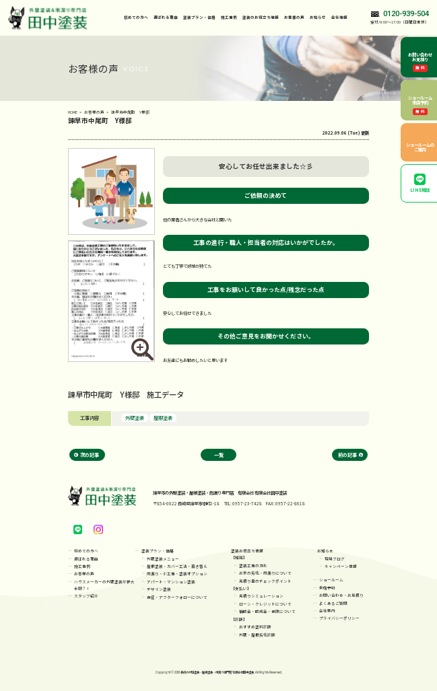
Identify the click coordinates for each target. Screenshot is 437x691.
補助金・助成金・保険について (267, 611)
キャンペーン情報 (341, 566)
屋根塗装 (163, 417)
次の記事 (89, 454)
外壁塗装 (134, 417)
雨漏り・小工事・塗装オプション (177, 574)
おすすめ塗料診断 (255, 627)
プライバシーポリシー (339, 618)
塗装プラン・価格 (157, 551)
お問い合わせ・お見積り (341, 595)
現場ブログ (335, 559)
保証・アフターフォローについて (177, 597)
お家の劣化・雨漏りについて (265, 573)
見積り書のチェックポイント (265, 581)
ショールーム (331, 580)
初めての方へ (136, 17)
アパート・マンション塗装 (171, 582)
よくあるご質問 (333, 603)
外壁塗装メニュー (163, 559)
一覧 (219, 454)
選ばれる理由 (166, 17)
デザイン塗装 (159, 589)
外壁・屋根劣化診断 (257, 635)
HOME (72, 112)
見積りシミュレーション (261, 596)
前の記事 (347, 454)
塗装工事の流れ (253, 565)
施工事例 (229, 17)
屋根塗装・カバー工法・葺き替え (177, 566)
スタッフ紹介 (86, 596)
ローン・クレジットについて (265, 604)
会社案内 (327, 611)
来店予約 (327, 588)
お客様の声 (294, 17)
